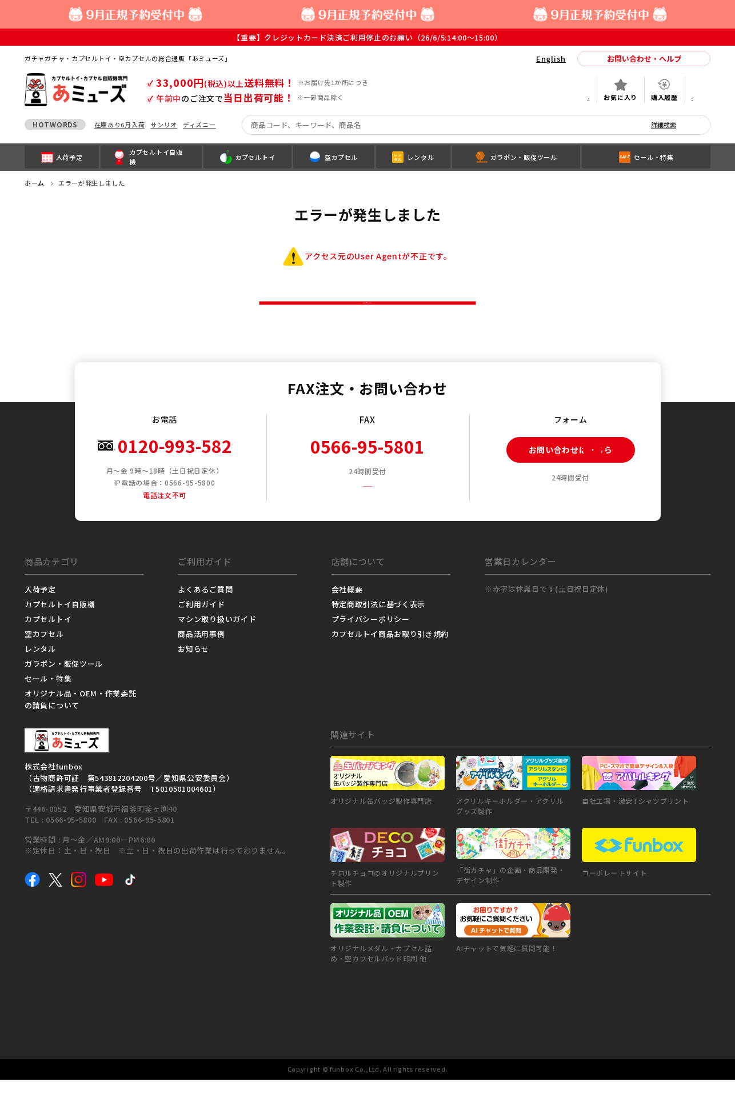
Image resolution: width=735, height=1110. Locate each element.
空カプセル (44, 664)
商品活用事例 (201, 664)
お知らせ (193, 679)
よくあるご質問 (205, 619)
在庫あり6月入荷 (119, 124)
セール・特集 (48, 708)
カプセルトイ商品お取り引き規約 (390, 664)
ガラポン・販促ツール (64, 693)
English (551, 58)
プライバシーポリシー (370, 649)
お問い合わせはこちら (560, 480)
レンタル (40, 679)
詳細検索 (663, 124)
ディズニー (199, 124)
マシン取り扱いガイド (217, 649)
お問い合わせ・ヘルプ (644, 58)
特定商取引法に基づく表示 (378, 634)
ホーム (35, 182)
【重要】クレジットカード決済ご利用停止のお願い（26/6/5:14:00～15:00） (367, 37)
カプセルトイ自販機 (60, 634)
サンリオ (163, 124)
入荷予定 (40, 619)
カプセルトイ (48, 649)
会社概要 (347, 619)
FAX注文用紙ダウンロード (371, 514)
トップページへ (368, 318)
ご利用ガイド (201, 634)
